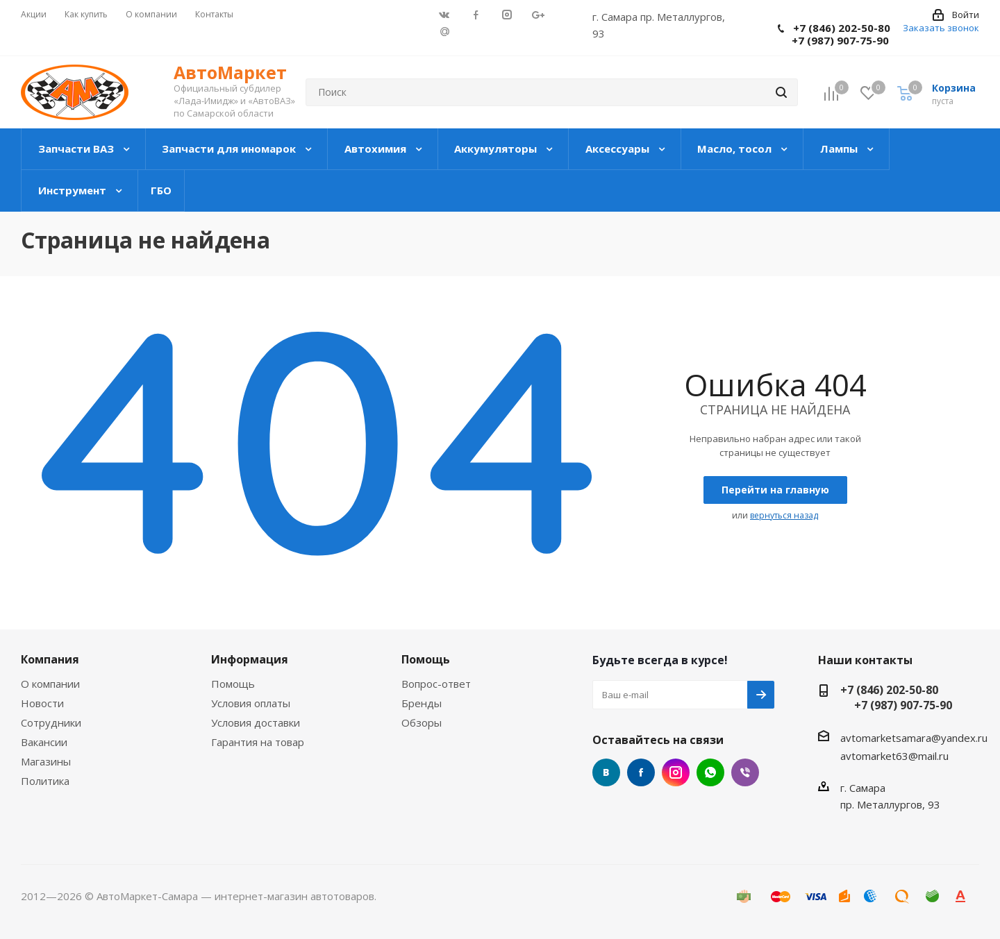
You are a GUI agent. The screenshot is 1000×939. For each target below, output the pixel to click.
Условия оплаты (250, 703)
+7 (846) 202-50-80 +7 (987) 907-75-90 (834, 34)
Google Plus (444, 30)
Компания (50, 659)
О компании (50, 684)
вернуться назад (784, 515)
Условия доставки (255, 722)
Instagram (676, 772)
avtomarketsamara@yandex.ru (914, 738)
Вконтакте (606, 772)
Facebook (641, 772)
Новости (42, 703)
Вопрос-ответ (436, 684)
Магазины (46, 761)
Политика (45, 781)
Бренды (421, 703)
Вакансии (44, 742)
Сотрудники (51, 722)
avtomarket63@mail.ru (894, 756)
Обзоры (421, 722)
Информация (249, 659)
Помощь (233, 684)
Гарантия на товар (257, 742)
